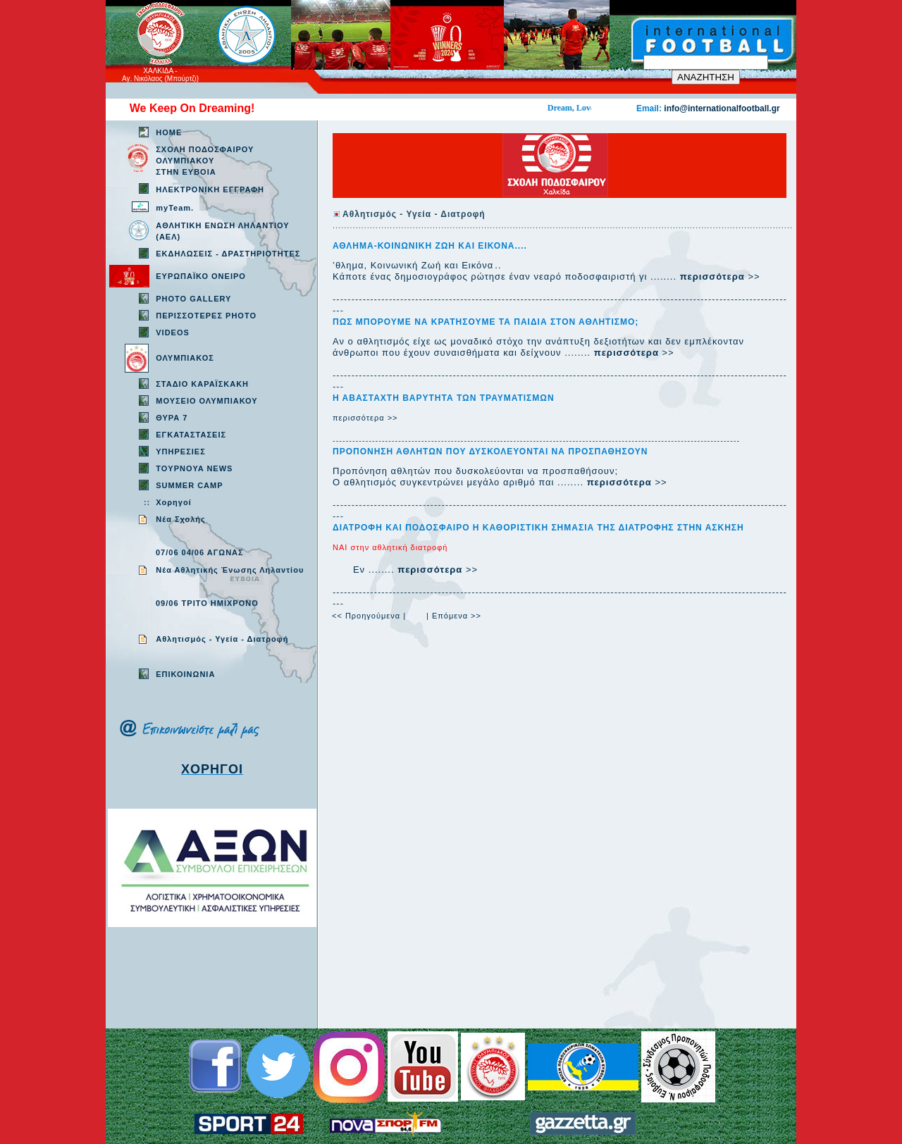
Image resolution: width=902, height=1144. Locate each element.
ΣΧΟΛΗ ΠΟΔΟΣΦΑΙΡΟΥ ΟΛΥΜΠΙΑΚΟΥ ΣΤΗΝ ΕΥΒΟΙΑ (205, 160)
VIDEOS (173, 332)
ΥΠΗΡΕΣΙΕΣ (181, 451)
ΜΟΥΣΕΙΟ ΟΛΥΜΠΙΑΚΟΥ (206, 401)
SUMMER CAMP (189, 485)
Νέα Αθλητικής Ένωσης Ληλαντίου (230, 570)
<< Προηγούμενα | (369, 615)
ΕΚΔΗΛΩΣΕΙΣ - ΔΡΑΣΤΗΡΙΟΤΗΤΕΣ (228, 253)
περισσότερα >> (365, 418)
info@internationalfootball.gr (721, 108)
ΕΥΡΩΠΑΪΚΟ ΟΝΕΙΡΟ (201, 276)
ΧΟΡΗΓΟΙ (212, 769)
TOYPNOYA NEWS (194, 468)
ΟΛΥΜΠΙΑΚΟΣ (185, 358)
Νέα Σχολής (181, 519)
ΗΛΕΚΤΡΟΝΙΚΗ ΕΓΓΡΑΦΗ (210, 189)
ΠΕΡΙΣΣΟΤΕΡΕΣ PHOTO (206, 315)
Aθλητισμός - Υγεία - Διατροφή (222, 639)
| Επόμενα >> (453, 615)
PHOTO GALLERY (193, 298)
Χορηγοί (173, 502)
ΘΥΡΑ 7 (171, 418)
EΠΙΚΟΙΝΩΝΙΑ (185, 674)
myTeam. (175, 208)
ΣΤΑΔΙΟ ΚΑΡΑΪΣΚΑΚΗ (202, 384)
